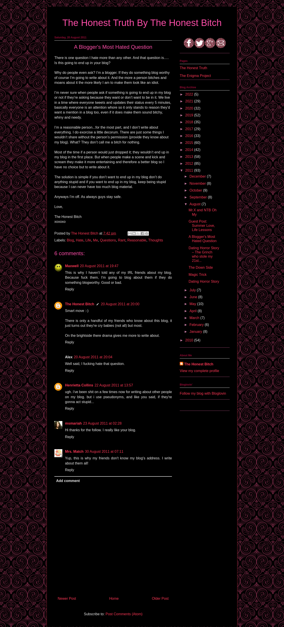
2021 (189, 101)
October (196, 190)
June (193, 297)
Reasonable (136, 240)
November (198, 183)
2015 (189, 143)
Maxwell (72, 266)
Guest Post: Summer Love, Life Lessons (202, 225)
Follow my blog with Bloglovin (203, 393)
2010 (189, 340)
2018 (189, 122)
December (198, 176)
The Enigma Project (195, 76)
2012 (189, 163)
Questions (108, 240)
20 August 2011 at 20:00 (120, 304)
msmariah (73, 423)
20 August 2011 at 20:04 (93, 357)
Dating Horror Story (204, 281)
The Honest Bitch (85, 233)
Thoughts (155, 240)
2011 (189, 170)
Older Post (160, 598)
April (193, 311)
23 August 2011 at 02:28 (102, 423)
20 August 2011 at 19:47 (99, 266)
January (196, 331)
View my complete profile (199, 371)
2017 (189, 129)
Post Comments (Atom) (124, 614)
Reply (69, 289)
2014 (189, 150)
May (193, 304)
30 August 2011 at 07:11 (104, 451)
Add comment (68, 481)
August (195, 204)
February (197, 325)
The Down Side (201, 267)
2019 (189, 115)
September (198, 197)
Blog (70, 240)
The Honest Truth (193, 68)
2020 (189, 108)
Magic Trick (198, 274)
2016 (189, 136)
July (193, 290)
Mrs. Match (74, 451)
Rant (121, 240)
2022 (189, 94)
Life (88, 240)
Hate (79, 240)
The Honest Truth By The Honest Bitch (142, 23)
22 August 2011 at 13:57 (114, 385)
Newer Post (67, 598)
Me (95, 240)
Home (114, 598)
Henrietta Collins (79, 385)
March (194, 318)
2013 (189, 157)
